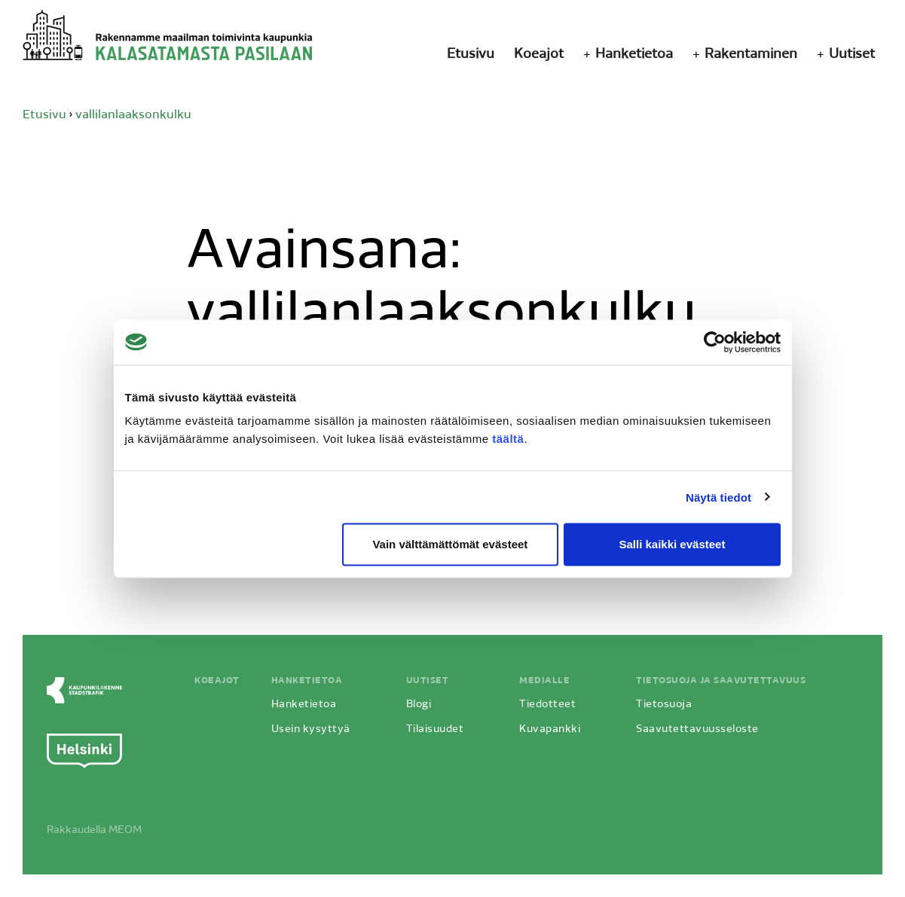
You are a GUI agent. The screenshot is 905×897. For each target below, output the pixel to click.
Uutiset (852, 54)
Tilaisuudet (435, 729)
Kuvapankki (549, 729)
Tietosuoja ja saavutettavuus (721, 680)
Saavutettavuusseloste (697, 729)
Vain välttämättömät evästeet (449, 544)
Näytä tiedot (718, 496)
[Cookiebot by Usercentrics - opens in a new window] (715, 342)
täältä (508, 438)
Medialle (544, 680)
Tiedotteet (547, 704)
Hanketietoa (634, 54)
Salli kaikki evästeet (672, 544)
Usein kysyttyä (310, 729)
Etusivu (470, 54)
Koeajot (539, 54)
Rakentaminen (751, 54)
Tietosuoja (664, 704)
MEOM (125, 830)
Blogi (419, 704)
